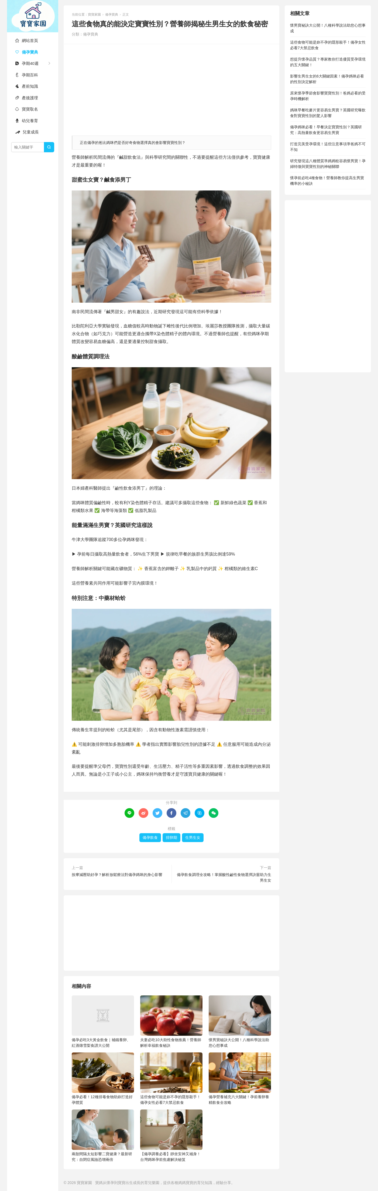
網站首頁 (26, 40)
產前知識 (26, 86)
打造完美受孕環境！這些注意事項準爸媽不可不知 (328, 147)
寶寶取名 (26, 109)
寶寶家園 (32, 16)
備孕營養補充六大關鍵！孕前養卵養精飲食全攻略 (240, 1078)
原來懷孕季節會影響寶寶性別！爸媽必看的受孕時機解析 (328, 96)
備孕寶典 (26, 52)
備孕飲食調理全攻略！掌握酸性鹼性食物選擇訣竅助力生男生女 (224, 877)
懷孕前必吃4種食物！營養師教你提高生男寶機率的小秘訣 (327, 181)
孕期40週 (27, 63)
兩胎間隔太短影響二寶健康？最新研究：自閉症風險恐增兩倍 (103, 1135)
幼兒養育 (26, 120)
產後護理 (26, 98)
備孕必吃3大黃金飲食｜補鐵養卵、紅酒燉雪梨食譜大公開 (103, 1021)
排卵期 (171, 837)
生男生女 (192, 837)
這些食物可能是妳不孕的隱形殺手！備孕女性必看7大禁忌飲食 (171, 1078)
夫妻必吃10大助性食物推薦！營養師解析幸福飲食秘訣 (171, 1021)
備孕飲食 (150, 837)
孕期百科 (26, 75)
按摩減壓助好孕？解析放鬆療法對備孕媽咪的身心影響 (117, 874)
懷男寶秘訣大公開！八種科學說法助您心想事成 (240, 1021)
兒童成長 (27, 132)
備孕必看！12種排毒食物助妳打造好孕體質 (103, 1078)
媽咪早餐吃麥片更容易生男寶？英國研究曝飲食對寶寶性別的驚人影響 (328, 113)
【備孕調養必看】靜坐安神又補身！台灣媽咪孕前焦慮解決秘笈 (171, 1135)
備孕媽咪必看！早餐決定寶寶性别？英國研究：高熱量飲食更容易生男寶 (326, 130)
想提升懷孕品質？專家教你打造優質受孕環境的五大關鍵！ (328, 62)
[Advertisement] (171, 87)
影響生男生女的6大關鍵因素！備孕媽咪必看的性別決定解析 (327, 79)
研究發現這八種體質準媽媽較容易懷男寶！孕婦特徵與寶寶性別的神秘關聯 (328, 164)
